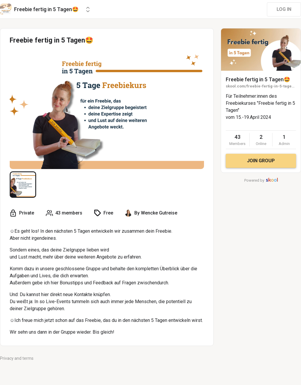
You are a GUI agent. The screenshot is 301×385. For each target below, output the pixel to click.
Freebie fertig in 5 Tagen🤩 (258, 79)
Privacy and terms (17, 358)
